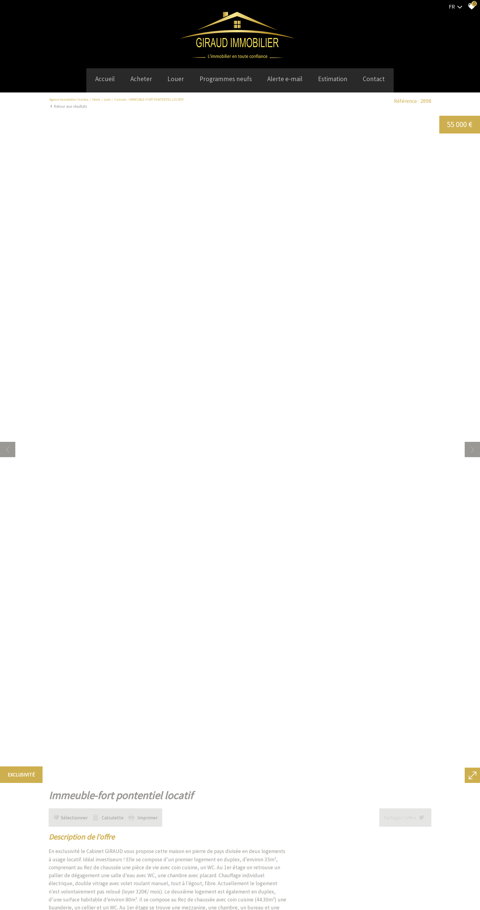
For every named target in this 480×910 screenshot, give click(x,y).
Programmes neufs (226, 78)
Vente (96, 98)
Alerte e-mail (287, 78)
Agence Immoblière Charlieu (68, 98)
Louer (173, 78)
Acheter (137, 78)
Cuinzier (120, 98)
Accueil (98, 78)
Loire (107, 98)
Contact (381, 78)
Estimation (337, 78)
